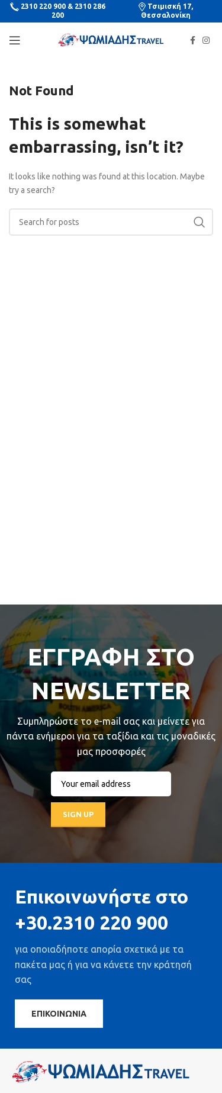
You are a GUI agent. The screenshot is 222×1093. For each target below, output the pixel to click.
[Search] (111, 222)
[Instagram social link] (206, 40)
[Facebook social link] (192, 40)
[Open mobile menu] (15, 40)
